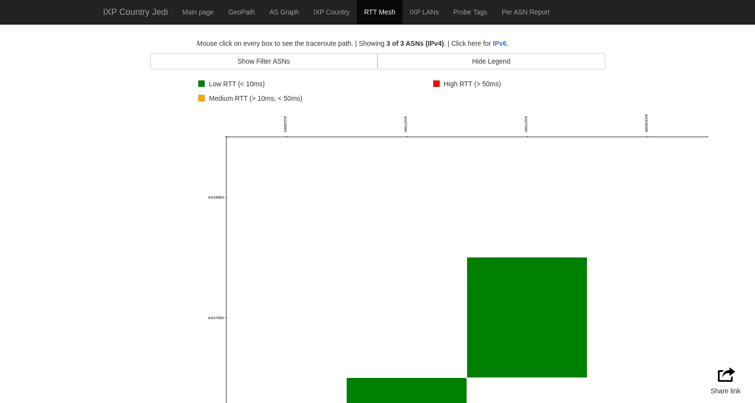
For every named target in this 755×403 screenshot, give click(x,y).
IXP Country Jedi (135, 12)
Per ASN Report (526, 12)
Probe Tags (470, 12)
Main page (198, 12)
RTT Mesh (379, 12)
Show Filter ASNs (263, 61)
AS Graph (284, 12)
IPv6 (500, 43)
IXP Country (331, 12)
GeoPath (241, 12)
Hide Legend (491, 61)
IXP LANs (424, 12)
